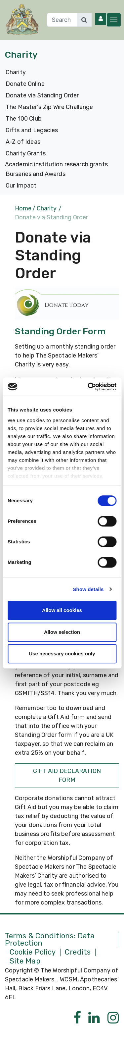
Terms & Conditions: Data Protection (50, 939)
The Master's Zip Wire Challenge (49, 107)
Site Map (25, 961)
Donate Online (25, 83)
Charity (16, 72)
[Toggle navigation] (113, 20)
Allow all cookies (62, 610)
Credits (78, 952)
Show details (88, 589)
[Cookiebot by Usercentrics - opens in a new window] (88, 386)
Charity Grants (26, 153)
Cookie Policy (33, 952)
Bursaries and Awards (35, 174)
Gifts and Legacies (32, 130)
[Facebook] (77, 1018)
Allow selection (62, 632)
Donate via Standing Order (42, 95)
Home (23, 208)
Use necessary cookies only (62, 653)
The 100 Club (24, 118)
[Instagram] (113, 1018)
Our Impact (21, 185)
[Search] (62, 20)
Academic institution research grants (56, 164)
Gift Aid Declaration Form (67, 775)
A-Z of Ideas (23, 141)
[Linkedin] (94, 1018)
